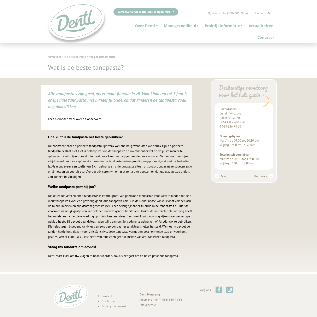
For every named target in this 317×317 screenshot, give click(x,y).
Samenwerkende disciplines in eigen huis (146, 12)
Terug (221, 176)
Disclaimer (108, 301)
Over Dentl (146, 25)
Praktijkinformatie (223, 25)
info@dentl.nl (148, 305)
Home (259, 13)
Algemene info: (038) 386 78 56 (227, 13)
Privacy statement (113, 306)
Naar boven (262, 176)
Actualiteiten (261, 25)
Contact (265, 37)
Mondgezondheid (181, 25)
